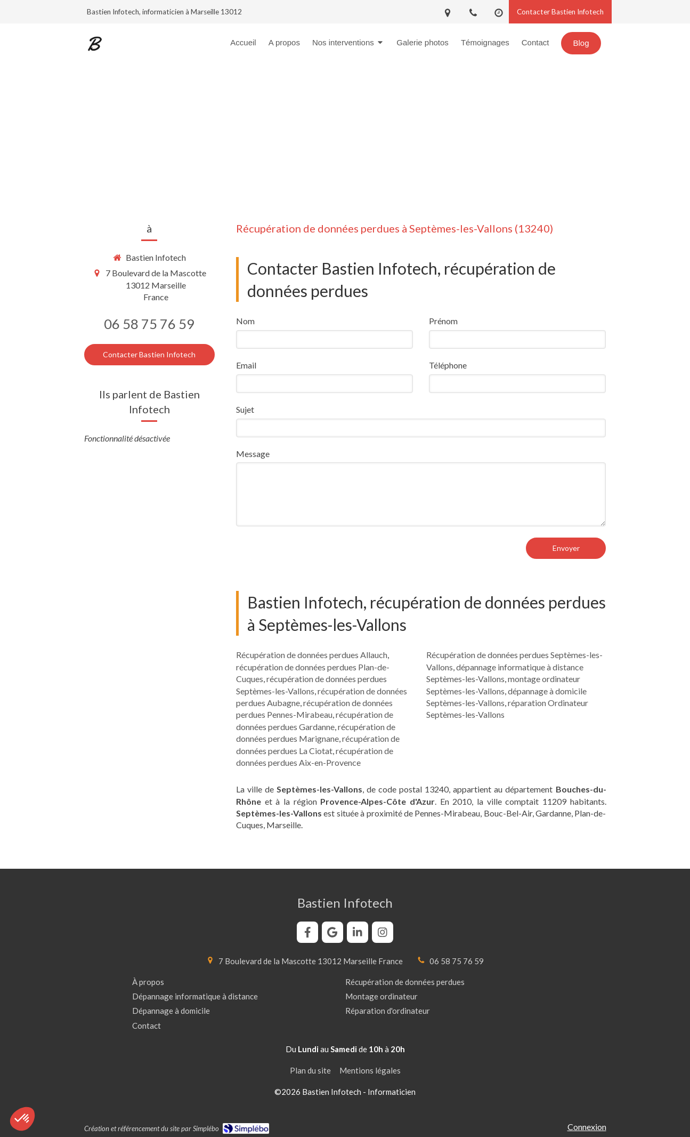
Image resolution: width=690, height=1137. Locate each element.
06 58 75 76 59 (149, 324)
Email (246, 365)
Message (253, 454)
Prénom (443, 321)
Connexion (586, 1127)
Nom (245, 321)
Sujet (245, 409)
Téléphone (448, 365)
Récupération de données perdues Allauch (311, 655)
